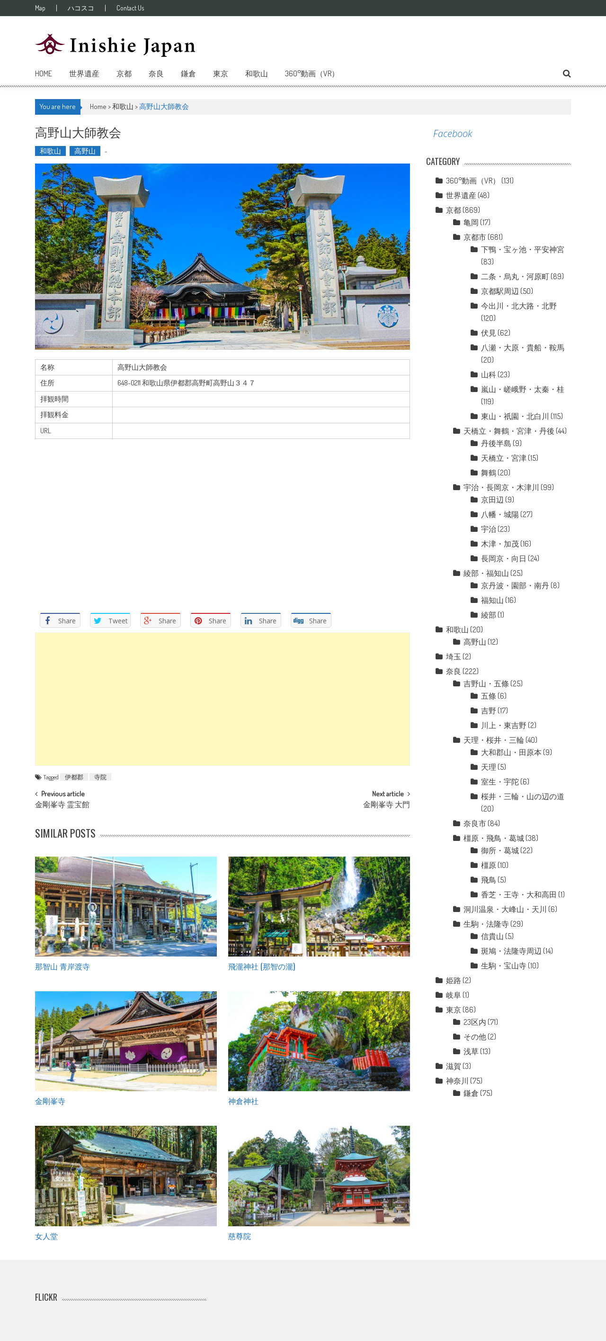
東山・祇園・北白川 (515, 416)
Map (40, 8)
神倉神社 (243, 1100)
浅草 (471, 1051)
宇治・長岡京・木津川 (501, 487)
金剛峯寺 (50, 1100)
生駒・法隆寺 (486, 924)
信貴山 (492, 936)
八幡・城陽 (500, 514)
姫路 (453, 980)
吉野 (488, 710)
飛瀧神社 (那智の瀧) (261, 966)
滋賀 (453, 1066)
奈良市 (474, 823)
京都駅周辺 (500, 291)
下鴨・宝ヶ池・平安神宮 (522, 249)
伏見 (488, 333)
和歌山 (256, 73)
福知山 (492, 600)
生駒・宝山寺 (503, 965)
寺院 (100, 777)
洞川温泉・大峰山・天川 (505, 909)
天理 (488, 767)
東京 (220, 73)
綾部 (488, 615)
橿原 (488, 865)
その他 (474, 1036)
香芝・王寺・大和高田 (519, 894)
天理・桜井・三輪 (493, 740)
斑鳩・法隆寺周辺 (511, 951)
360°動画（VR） (312, 73)
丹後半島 (496, 443)
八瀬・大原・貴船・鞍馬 (522, 347)
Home (43, 73)
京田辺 (492, 499)
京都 (124, 73)
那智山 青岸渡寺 (62, 966)
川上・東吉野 (503, 725)
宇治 (488, 529)
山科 (488, 374)
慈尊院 (239, 1235)
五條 (488, 696)
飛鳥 (488, 880)
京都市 (474, 237)
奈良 (156, 73)
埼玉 (453, 656)
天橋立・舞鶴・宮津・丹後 (508, 431)
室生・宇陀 (500, 781)
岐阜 (453, 995)
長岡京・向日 (503, 558)
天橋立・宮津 (503, 458)
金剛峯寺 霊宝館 (62, 805)
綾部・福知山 (486, 573)
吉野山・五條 (486, 683)
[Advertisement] (223, 699)
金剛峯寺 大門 (386, 805)
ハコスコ (81, 8)
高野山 (85, 150)
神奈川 (457, 1081)
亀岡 (471, 222)
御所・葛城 (500, 850)
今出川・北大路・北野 (519, 305)
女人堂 (46, 1235)
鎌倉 (188, 73)
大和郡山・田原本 (511, 752)
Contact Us (130, 8)
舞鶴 (488, 472)
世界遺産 (84, 73)
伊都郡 (74, 777)
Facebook (452, 133)
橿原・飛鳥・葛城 (493, 838)
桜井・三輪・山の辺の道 (522, 796)
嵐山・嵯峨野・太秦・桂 (522, 389)
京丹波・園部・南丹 (515, 585)
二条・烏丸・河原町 (515, 276)
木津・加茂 (500, 543)
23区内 (474, 1022)
